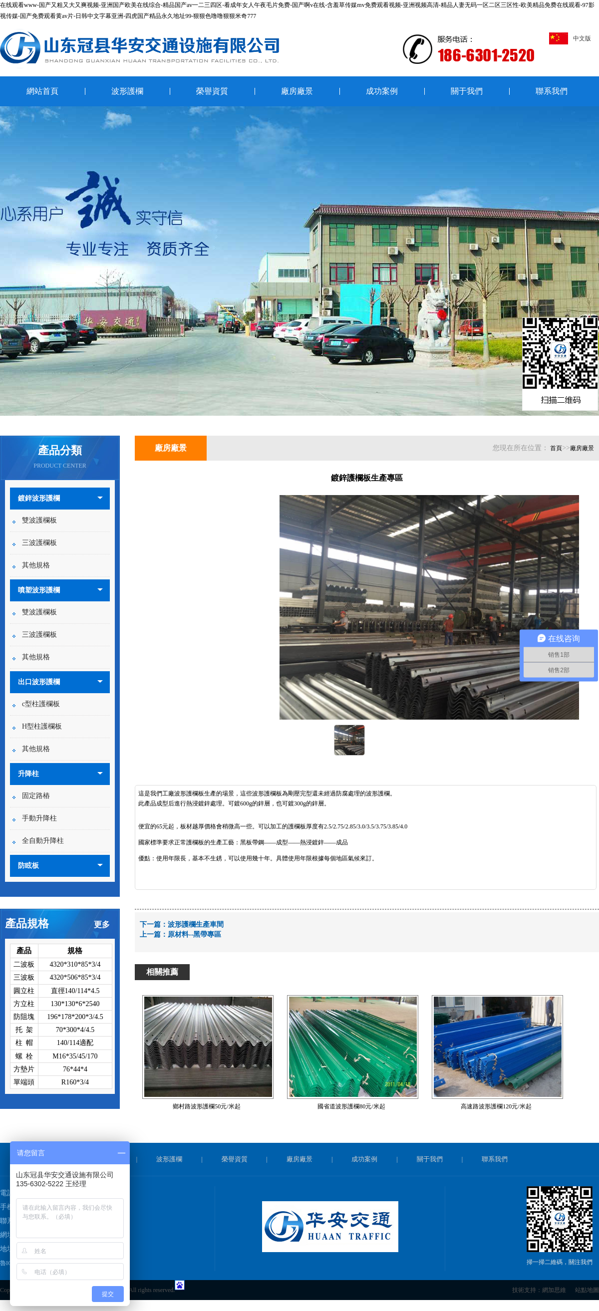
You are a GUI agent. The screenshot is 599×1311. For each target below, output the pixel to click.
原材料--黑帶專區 (194, 934)
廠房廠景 (297, 91)
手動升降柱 (39, 818)
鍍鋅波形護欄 (39, 498)
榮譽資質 (212, 91)
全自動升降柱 (43, 840)
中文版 (570, 38)
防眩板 (28, 865)
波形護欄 (127, 91)
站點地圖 (587, 1290)
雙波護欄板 (39, 520)
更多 (102, 924)
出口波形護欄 (39, 682)
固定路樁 (36, 795)
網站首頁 (42, 91)
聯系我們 (552, 91)
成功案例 (382, 91)
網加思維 (554, 1290)
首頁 (556, 448)
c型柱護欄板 (41, 704)
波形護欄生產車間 (196, 924)
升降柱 (28, 774)
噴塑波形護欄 (39, 590)
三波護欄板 (39, 542)
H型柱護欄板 (42, 726)
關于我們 (467, 91)
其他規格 (36, 565)
